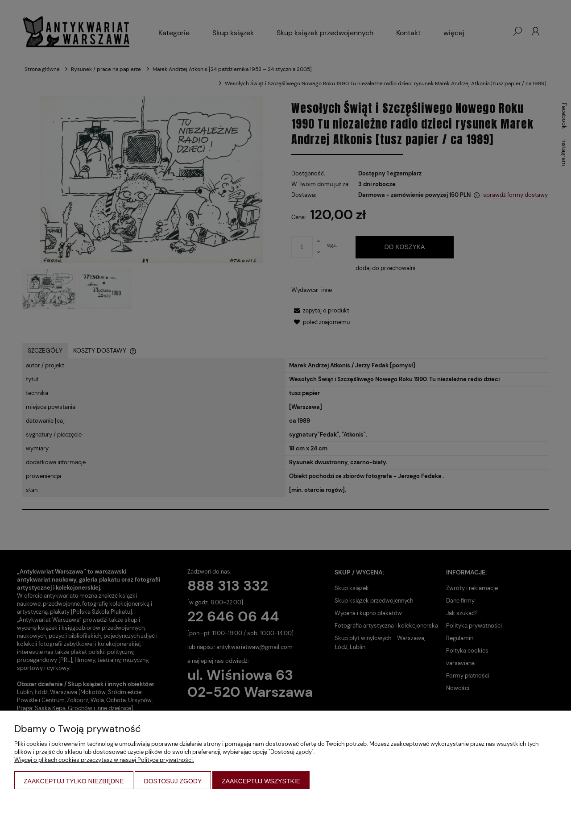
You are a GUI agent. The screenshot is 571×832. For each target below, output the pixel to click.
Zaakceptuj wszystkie (261, 781)
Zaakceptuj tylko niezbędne (74, 781)
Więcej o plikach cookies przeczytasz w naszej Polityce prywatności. (104, 760)
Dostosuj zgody (173, 781)
